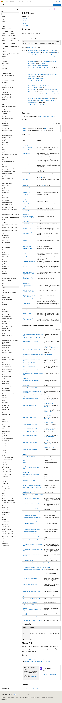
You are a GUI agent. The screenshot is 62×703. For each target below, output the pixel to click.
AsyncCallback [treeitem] (5, 89)
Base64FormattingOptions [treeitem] (7, 97)
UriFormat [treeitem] (4, 510)
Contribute (22, 697)
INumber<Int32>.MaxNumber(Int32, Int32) (31, 498)
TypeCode (43, 185)
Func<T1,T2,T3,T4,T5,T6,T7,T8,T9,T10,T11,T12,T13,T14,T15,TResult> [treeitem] (10, 228)
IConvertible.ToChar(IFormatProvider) (29, 405)
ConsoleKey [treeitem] (4, 121)
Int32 (41, 50)
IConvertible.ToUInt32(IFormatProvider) (30, 446)
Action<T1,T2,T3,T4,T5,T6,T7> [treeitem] (7, 31)
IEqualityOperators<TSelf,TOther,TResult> (36, 80)
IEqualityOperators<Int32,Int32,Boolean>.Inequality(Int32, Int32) (32, 467)
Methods (24, 23)
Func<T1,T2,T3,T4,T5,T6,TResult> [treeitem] (8, 206)
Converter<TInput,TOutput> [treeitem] (7, 135)
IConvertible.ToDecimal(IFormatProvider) (30, 413)
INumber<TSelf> (55, 93)
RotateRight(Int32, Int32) (27, 248)
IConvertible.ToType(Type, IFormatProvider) (30, 438)
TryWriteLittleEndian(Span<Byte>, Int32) (51, 347)
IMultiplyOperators (47, 91)
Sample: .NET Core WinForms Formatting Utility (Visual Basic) (37, 661)
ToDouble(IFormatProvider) (49, 418)
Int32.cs (26, 35)
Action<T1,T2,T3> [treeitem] (5, 24)
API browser (30, 9)
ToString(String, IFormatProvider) (29, 261)
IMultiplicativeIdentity (48, 89)
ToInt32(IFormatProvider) (49, 425)
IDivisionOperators (45, 74)
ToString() (24, 253)
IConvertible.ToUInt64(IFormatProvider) (30, 449)
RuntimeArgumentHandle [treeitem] (7, 412)
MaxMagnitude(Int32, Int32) (28, 206)
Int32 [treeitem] (4, 287)
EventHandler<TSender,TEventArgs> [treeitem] (9, 180)
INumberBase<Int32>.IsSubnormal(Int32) (30, 539)
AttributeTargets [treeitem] (5, 92)
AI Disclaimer (3, 697)
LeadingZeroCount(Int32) (27, 199)
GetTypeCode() (25, 185)
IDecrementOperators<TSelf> (34, 74)
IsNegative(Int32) (26, 190)
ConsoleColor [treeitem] (4, 120)
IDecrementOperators (51, 72)
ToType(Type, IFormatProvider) (49, 440)
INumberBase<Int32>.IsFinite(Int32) (29, 515)
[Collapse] (17, 9)
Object (28, 47)
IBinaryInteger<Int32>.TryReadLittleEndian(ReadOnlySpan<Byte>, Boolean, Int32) (38, 356)
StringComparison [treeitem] (5, 436)
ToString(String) (25, 266)
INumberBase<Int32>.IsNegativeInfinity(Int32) (31, 529)
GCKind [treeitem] (3, 239)
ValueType (34, 47)
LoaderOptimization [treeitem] (6, 325)
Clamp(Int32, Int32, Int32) (27, 147)
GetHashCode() (25, 183)
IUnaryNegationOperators (33, 104)
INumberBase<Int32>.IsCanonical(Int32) (30, 508)
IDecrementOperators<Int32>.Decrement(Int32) (32, 456)
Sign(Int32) (25, 250)
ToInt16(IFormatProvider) (48, 422)
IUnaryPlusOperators (49, 106)
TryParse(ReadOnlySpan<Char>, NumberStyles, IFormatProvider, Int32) (29, 305)
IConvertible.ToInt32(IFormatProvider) (30, 424)
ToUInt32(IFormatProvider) (49, 447)
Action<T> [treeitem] (4, 21)
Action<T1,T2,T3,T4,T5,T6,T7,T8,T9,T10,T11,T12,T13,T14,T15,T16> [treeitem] (10, 54)
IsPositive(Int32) (26, 194)
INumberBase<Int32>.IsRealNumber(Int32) (31, 536)
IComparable (30, 50)
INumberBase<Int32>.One (28, 558)
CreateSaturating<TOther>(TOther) (29, 164)
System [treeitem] (3, 16)
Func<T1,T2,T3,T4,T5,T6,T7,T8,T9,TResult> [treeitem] (10, 211)
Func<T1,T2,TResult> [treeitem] (6, 199)
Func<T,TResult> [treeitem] (5, 197)
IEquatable (51, 50)
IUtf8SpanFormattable (42, 56)
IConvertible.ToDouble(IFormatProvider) (30, 417)
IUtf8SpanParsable (51, 56)
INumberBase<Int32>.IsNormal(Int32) (30, 531)
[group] (41, 43)
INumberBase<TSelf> (41, 96)
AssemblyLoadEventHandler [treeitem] (7, 87)
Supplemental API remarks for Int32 (46, 116)
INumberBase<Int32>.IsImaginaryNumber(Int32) (32, 517)
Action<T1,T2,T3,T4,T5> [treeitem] (6, 28)
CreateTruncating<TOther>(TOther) (29, 168)
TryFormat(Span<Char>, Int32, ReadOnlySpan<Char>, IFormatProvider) (28, 278)
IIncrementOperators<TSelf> (34, 85)
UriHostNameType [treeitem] (5, 514)
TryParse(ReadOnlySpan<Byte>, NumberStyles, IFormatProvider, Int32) (28, 291)
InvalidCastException (48, 411)
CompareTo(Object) (26, 153)
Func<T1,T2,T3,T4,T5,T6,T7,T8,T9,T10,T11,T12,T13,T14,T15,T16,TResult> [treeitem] (10, 231)
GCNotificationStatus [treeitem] (6, 242)
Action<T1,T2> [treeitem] (5, 23)
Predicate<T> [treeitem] (5, 395)
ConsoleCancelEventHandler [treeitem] (7, 118)
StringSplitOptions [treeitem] (5, 440)
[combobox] (10, 12)
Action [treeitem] (3, 19)
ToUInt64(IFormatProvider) (49, 450)
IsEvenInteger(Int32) (26, 187)
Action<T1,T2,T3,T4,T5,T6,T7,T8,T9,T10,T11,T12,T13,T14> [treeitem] (10, 47)
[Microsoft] (2, 1)
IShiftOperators (31, 98)
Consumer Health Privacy (34, 697)
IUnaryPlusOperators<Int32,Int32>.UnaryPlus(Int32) (32, 620)
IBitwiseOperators (31, 67)
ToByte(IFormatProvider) (48, 403)
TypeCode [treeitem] (4, 481)
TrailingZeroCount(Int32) (27, 270)
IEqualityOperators (31, 78)
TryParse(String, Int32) (27, 313)
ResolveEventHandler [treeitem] (6, 411)
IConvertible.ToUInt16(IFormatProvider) (30, 442)
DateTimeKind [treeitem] (5, 142)
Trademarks (50, 697)
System (28, 32)
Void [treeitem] (3, 541)
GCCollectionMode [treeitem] (5, 235)
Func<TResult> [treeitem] (5, 195)
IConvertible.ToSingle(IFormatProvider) (30, 435)
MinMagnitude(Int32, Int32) (28, 210)
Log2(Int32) (25, 201)
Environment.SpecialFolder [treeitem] (7, 169)
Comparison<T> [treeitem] (5, 113)
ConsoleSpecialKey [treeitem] (5, 127)
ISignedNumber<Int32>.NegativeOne (30, 602)
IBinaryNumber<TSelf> (43, 65)
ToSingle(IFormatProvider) (49, 436)
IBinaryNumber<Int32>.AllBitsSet (29, 366)
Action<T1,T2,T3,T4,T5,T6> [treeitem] (7, 30)
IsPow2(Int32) (25, 196)
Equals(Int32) (25, 176)
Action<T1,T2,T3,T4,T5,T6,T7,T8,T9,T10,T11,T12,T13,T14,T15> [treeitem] (10, 50)
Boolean (44, 70)
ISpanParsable (46, 54)
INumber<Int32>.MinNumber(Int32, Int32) (31, 503)
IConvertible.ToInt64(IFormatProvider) (30, 428)
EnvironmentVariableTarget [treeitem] (7, 173)
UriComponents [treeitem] (5, 507)
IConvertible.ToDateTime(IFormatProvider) (30, 409)
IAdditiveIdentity (47, 61)
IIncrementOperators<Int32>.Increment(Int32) (31, 474)
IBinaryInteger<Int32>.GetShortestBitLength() (31, 349)
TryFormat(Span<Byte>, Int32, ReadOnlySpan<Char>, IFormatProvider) (28, 273)
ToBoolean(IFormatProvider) (49, 399)
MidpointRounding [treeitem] (5, 347)
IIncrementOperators (49, 83)
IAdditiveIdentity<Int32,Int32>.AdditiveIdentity (31, 341)
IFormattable (30, 52)
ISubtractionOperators (43, 100)
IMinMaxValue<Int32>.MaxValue (29, 476)
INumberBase (30, 96)
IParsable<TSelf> (31, 54)
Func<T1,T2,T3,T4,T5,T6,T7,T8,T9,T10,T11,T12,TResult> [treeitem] (10, 218)
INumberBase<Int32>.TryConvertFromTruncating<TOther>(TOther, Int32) (36, 567)
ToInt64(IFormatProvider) (49, 429)
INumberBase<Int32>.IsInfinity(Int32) (30, 521)
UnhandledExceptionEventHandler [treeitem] (8, 502)
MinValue (24, 130)
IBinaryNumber (31, 65)
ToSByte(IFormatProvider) (49, 433)
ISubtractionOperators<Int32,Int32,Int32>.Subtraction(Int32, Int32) (32, 609)
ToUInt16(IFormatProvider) (49, 443)
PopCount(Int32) (26, 244)
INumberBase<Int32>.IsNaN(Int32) (29, 527)
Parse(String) (25, 240)
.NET (26, 9)
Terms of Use (44, 697)
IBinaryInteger (44, 63)
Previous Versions (11, 697)
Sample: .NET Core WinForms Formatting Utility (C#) (35, 659)
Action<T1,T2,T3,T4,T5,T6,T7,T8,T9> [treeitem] (9, 35)
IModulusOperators (32, 87)
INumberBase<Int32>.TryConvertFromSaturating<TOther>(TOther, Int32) (36, 565)
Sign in (59, 1)
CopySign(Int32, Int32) (27, 156)
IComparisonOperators (32, 70)
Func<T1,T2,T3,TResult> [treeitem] (6, 200)
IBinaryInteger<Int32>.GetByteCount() (30, 344)
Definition (25, 18)
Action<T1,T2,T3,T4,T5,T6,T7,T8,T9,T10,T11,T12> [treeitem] (10, 41)
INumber (46, 93)
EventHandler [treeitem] (4, 176)
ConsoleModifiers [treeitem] (5, 125)
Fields (24, 21)
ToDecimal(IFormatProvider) (49, 415)
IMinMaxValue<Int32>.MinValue (29, 480)
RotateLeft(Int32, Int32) (27, 246)
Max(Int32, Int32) (26, 203)
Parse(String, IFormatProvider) (28, 228)
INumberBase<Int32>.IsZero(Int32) (29, 542)
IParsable (53, 52)
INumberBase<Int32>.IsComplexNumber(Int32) (31, 511)
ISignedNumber (31, 100)
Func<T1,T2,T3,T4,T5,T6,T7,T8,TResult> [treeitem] (9, 209)
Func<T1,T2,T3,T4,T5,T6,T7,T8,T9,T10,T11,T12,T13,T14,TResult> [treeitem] (10, 225)
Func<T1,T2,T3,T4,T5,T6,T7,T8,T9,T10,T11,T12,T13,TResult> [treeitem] (10, 221)
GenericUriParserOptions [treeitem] (7, 245)
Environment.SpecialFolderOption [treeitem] (8, 171)
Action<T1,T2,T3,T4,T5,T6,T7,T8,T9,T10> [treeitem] (9, 36)
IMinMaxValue (43, 85)
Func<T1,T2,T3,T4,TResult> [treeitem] (7, 202)
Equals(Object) (25, 179)
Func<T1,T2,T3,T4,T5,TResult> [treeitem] (7, 204)
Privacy (26, 697)
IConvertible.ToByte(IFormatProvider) (29, 401)
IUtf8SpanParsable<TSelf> (33, 59)
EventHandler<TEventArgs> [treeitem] (7, 178)
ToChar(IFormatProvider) (48, 406)
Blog (16, 697)
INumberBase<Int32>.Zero (28, 589)
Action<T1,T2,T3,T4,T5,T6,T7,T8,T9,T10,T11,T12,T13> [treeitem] (10, 44)
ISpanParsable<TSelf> (32, 56)
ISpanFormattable (39, 54)
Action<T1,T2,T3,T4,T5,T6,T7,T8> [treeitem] (8, 33)
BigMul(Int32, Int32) (26, 145)
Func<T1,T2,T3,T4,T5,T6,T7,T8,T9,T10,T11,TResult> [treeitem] (10, 215)
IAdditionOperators (43, 59)
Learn (23, 9)
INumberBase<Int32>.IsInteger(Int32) (30, 523)
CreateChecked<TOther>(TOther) (29, 159)
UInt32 (25, 658)
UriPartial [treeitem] (4, 519)
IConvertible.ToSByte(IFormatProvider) (30, 431)
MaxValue (24, 128)
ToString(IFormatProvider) (27, 256)
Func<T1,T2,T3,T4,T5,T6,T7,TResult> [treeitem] (9, 207)
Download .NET (57, 4)
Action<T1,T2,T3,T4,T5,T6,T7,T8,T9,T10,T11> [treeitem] (10, 38)
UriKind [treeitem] (3, 516)
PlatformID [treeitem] (4, 392)
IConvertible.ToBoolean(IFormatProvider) (30, 398)
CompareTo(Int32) (26, 149)
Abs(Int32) (25, 142)
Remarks (24, 20)
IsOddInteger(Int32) (26, 192)
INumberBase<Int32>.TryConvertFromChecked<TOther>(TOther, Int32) (36, 562)
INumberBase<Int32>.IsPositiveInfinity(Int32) (31, 533)
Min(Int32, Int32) (26, 208)
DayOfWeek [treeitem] (4, 145)
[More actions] (59, 9)
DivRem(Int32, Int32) (26, 173)
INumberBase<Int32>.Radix (28, 560)
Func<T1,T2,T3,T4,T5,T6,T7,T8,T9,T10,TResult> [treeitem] (10, 212)
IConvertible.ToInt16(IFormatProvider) (29, 421)
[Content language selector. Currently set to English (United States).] (7, 695)
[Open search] (56, 2)
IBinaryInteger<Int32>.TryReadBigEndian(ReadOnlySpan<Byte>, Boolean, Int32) (37, 354)
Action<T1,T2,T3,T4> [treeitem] (6, 26)
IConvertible (45, 50)
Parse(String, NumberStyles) (28, 236)
